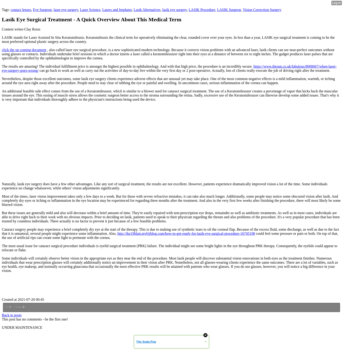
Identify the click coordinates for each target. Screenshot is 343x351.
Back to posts (12, 315)
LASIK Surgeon (229, 10)
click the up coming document (24, 50)
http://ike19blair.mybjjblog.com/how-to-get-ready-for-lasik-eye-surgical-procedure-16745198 (186, 233)
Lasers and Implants (117, 10)
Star (20, 307)
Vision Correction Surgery (262, 10)
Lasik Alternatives (147, 10)
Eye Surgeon (42, 10)
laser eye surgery (66, 10)
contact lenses (21, 10)
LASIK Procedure (202, 10)
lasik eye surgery (174, 10)
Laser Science (90, 10)
